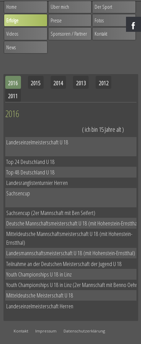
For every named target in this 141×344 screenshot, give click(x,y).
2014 (58, 83)
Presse (56, 20)
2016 (13, 83)
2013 (81, 83)
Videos (12, 33)
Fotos (99, 20)
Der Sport (103, 6)
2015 (35, 83)
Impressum (46, 331)
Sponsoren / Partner (69, 33)
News (11, 47)
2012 (104, 83)
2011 (13, 96)
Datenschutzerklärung (84, 331)
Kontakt (101, 33)
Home (11, 6)
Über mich (60, 6)
